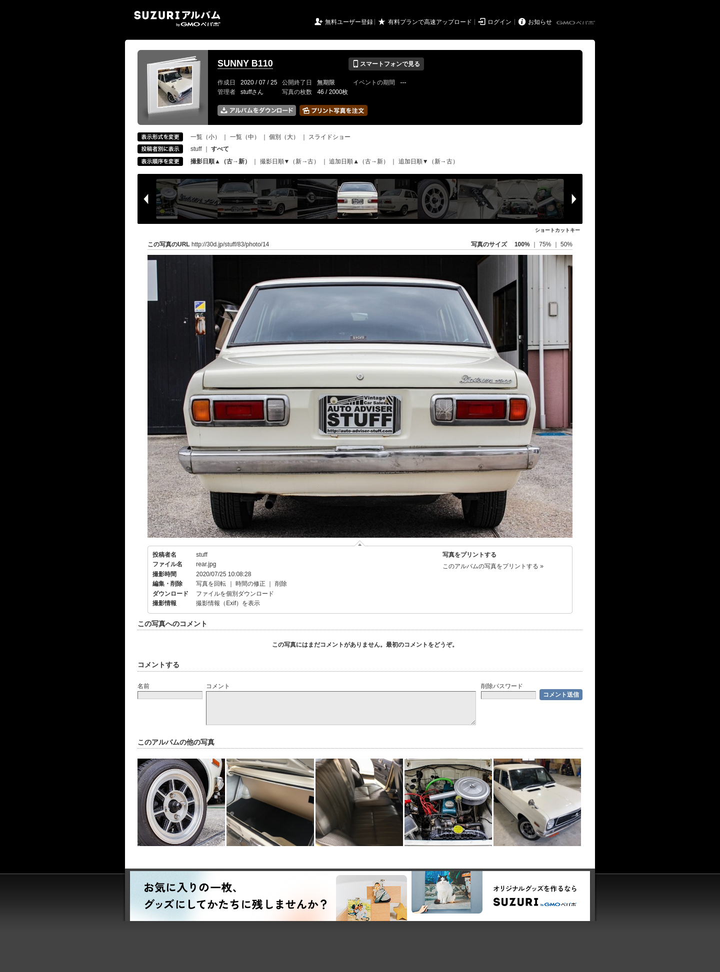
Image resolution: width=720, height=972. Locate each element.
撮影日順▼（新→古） (290, 161)
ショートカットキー (557, 230)
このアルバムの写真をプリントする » (493, 566)
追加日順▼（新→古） (428, 161)
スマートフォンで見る (386, 63)
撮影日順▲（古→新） (220, 161)
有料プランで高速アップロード (430, 21)
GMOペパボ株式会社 (576, 23)
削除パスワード (502, 686)
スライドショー (329, 136)
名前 (144, 686)
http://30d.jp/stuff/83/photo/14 (230, 244)
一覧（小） (205, 136)
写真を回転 (211, 583)
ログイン (500, 21)
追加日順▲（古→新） (359, 161)
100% (522, 244)
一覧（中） (245, 136)
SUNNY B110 (245, 63)
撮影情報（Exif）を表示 (228, 603)
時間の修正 (251, 583)
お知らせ (540, 21)
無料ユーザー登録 (349, 21)
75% (545, 244)
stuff (196, 148)
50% (566, 244)
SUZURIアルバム (177, 18)
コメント (218, 686)
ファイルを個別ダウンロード (235, 593)
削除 (281, 583)
